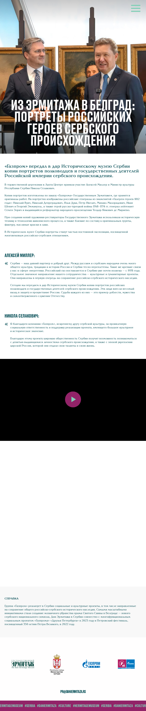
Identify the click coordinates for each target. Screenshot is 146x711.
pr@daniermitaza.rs (73, 692)
